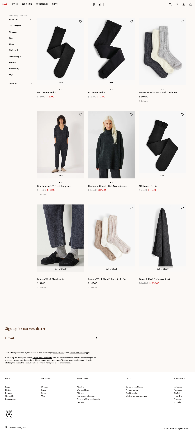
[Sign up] (96, 338)
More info (82, 379)
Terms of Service (77, 353)
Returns (8, 393)
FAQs (7, 387)
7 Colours (41, 288)
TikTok (177, 393)
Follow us (179, 379)
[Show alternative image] (62, 89)
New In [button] (14, 4)
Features (80, 402)
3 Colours (143, 101)
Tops (43, 396)
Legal (129, 379)
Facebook (178, 390)
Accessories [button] (42, 4)
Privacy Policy (59, 353)
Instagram (178, 387)
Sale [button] (4, 4)
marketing (13, 15)
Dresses (44, 387)
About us (80, 387)
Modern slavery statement (137, 396)
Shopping (46, 379)
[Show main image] (59, 89)
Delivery (9, 390)
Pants (43, 393)
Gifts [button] (55, 4)
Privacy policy (132, 390)
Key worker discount (86, 396)
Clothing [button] (27, 4)
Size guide (9, 396)
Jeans (43, 390)
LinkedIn (178, 396)
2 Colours (41, 194)
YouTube (177, 402)
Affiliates (80, 393)
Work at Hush (83, 390)
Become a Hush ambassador (88, 399)
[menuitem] (6, 4)
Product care (10, 399)
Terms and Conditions (42, 357)
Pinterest (178, 399)
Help (7, 379)
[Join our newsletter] (51, 337)
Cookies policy (132, 393)
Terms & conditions (134, 387)
